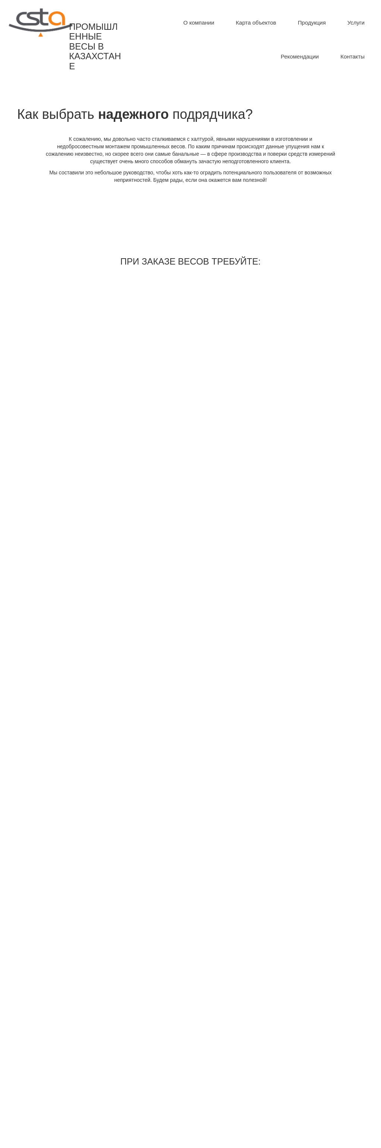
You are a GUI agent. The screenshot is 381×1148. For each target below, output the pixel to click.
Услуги (356, 22)
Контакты (352, 56)
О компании (198, 22)
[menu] (254, 40)
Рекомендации (300, 56)
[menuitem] (199, 22)
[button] (312, 22)
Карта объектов (256, 22)
